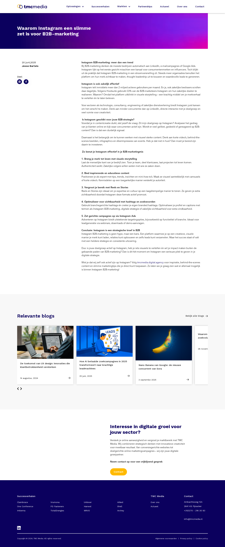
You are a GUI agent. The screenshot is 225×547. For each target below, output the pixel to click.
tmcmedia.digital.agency (150, 262)
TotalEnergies (57, 510)
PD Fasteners (57, 506)
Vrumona (55, 502)
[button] (75, 6)
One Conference (25, 506)
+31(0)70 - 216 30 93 (194, 510)
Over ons (182, 6)
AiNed (120, 502)
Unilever (88, 502)
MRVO (87, 510)
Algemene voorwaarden (166, 538)
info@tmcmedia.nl (193, 519)
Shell (119, 506)
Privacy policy (186, 538)
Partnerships (145, 6)
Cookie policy (202, 538)
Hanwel (87, 506)
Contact (199, 6)
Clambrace (22, 502)
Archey (120, 510)
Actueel (164, 6)
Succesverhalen (100, 6)
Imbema (21, 510)
